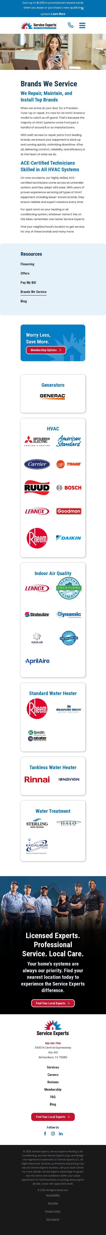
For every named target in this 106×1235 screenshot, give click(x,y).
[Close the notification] (82, 8)
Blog (53, 1104)
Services (53, 1067)
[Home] (39, 25)
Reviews (53, 1082)
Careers (53, 1075)
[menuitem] (27, 264)
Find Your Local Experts (53, 1003)
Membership (52, 1089)
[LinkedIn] (61, 1133)
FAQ (53, 1097)
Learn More (58, 14)
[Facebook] (45, 1133)
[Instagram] (53, 1133)
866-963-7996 (53, 1043)
